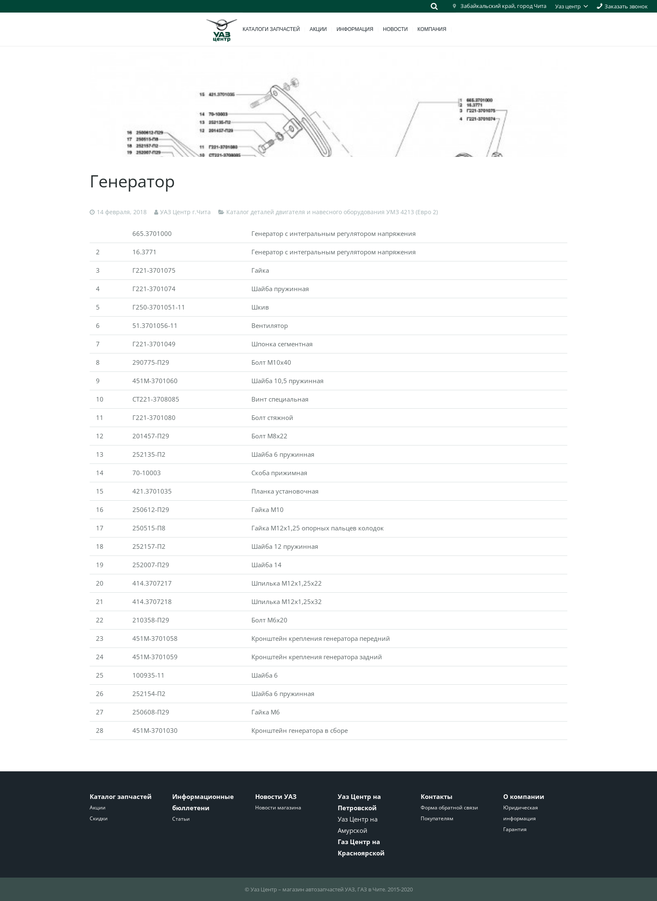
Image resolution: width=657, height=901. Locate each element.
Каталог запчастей (121, 796)
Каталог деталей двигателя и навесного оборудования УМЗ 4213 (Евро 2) (332, 212)
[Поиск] (434, 6)
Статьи (181, 818)
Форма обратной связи (449, 807)
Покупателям (437, 818)
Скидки (99, 818)
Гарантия (515, 829)
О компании (523, 796)
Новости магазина (278, 807)
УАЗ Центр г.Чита (185, 212)
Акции (98, 807)
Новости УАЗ (276, 796)
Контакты (437, 796)
